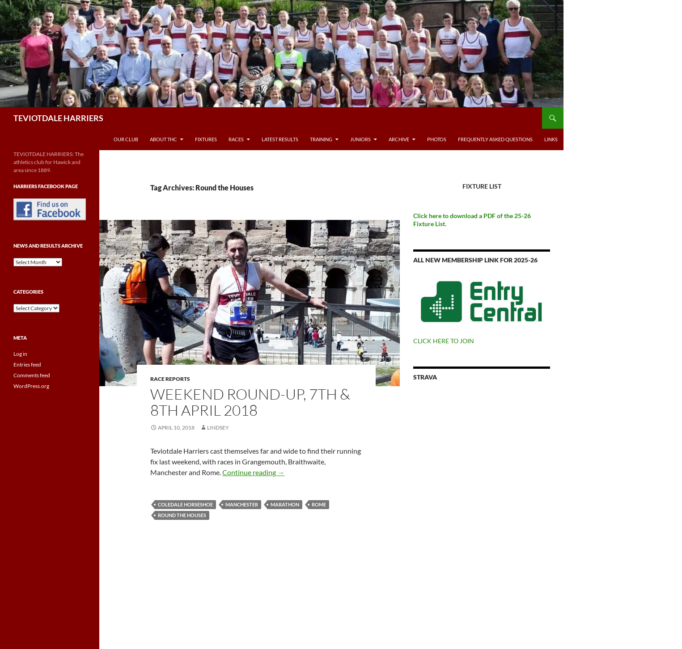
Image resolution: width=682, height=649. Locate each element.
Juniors (360, 139)
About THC (163, 139)
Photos (436, 139)
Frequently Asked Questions (495, 139)
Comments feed (31, 375)
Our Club (126, 139)
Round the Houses (182, 515)
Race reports (170, 378)
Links (551, 139)
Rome (319, 504)
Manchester (241, 504)
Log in (20, 353)
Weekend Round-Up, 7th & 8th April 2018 (250, 402)
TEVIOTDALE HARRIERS (58, 118)
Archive (399, 139)
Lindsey (218, 427)
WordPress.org (31, 386)
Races (236, 139)
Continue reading (253, 472)
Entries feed (27, 364)
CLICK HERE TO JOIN (443, 341)
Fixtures (206, 139)
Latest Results (280, 139)
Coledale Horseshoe (185, 504)
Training (321, 139)
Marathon (285, 504)
